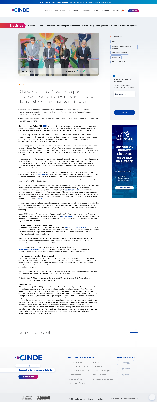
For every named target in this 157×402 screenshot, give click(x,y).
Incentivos (97, 366)
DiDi (45, 125)
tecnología (42, 174)
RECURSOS (105, 11)
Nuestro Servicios (77, 362)
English (100, 398)
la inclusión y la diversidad (75, 227)
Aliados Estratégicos (102, 370)
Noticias (31, 25)
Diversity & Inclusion (119, 61)
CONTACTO (134, 11)
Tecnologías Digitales (119, 52)
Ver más (133, 332)
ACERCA (96, 11)
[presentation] (132, 102)
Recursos (97, 362)
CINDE (39, 198)
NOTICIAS (115, 11)
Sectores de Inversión (79, 370)
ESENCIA (76, 11)
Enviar (124, 112)
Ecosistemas (75, 374)
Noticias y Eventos (77, 383)
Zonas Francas (99, 374)
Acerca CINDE (75, 378)
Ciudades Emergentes (103, 378)
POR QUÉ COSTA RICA (63, 11)
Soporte (91, 398)
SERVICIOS (48, 11)
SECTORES (86, 11)
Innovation (116, 57)
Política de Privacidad (77, 398)
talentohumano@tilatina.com (31, 249)
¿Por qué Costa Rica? (79, 366)
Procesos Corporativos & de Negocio (121, 46)
